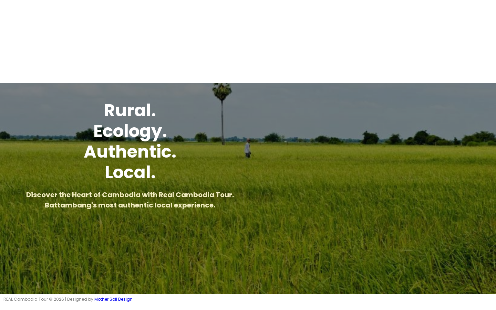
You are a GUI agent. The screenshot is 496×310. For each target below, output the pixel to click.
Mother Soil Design (113, 299)
